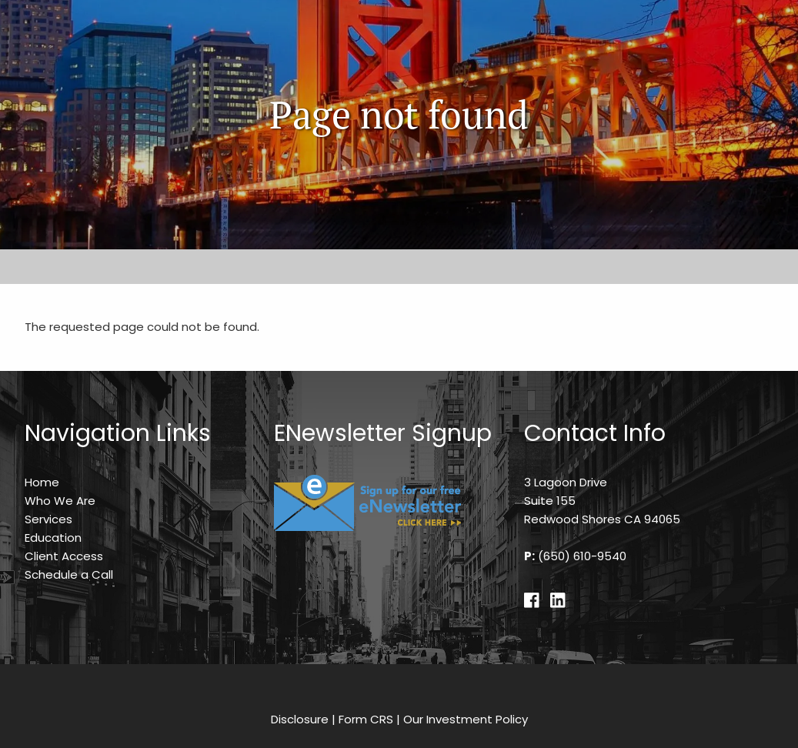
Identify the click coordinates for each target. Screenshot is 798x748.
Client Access (64, 556)
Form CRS (366, 719)
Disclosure (300, 719)
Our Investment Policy (465, 719)
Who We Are (60, 501)
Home (42, 482)
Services (48, 519)
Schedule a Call (69, 574)
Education (53, 537)
